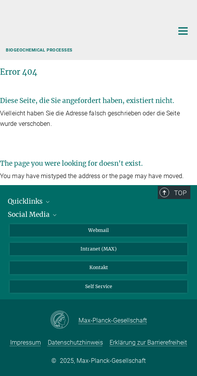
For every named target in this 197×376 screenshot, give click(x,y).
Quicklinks (29, 201)
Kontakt (98, 267)
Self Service (98, 286)
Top (180, 193)
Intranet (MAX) (98, 249)
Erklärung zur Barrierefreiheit (148, 342)
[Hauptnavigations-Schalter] (183, 31)
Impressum (25, 342)
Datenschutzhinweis (75, 342)
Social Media (33, 214)
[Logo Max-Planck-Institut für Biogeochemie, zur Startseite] (84, 29)
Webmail (98, 230)
